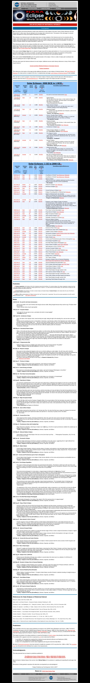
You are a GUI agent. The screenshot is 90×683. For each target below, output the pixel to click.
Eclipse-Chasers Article (61, 233)
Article (59, 244)
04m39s (41, 154)
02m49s (40, 273)
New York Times (65, 264)
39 (30, 109)
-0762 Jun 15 (17, 121)
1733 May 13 (17, 229)
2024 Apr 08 (17, 279)
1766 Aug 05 (17, 231)
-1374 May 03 (17, 97)
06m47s (40, 244)
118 (30, 235)
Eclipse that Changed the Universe (56, 260)
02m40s (40, 277)
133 (30, 227)
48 (30, 133)
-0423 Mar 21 (17, 154)
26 (30, 104)
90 (29, 192)
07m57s (41, 140)
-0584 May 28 (17, 130)
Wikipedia (61, 113)
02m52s (41, 94)
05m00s (41, 121)
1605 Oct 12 (17, 217)
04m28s (40, 279)
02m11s (40, 248)
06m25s (41, 104)
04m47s (40, 237)
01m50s (40, 178)
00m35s (40, 184)
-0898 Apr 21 (17, 115)
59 (29, 177)
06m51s (40, 259)
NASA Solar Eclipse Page (48, 671)
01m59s (40, 175)
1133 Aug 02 (17, 211)
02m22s (41, 133)
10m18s (40, 199)
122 (30, 231)
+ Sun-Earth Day (52, 4)
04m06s (40, 177)
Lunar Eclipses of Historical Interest (59, 73)
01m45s (40, 266)
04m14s (40, 219)
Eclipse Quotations (44, 68)
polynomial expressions (24, 644)
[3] (62, 83)
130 (30, 250)
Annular (24, 115)
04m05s (40, 238)
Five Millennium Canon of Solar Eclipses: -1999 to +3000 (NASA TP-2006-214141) (45, 656)
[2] (42, 88)
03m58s (40, 188)
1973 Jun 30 (17, 271)
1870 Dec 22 (17, 248)
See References (60, 175)
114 (30, 219)
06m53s (40, 275)
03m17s (40, 192)
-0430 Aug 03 (17, 147)
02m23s (40, 186)
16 (30, 97)
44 (30, 121)
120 (30, 248)
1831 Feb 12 (17, 235)
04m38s (40, 211)
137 (30, 217)
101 (30, 199)
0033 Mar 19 (17, 177)
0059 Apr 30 (17, 178)
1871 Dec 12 (17, 250)
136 (30, 259)
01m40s (40, 193)
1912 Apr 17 (17, 257)
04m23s (40, 250)
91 (29, 188)
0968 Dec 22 (17, 210)
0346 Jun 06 (17, 188)
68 (29, 178)
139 (30, 269)
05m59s (40, 262)
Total (23, 97)
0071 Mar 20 (17, 184)
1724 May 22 (17, 227)
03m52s (40, 190)
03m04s (41, 115)
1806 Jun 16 (17, 233)
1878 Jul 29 (16, 251)
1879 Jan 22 (17, 253)
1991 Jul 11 (16, 275)
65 (30, 140)
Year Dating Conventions (30, 295)
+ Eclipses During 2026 (53, 6)
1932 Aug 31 (17, 266)
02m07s (41, 97)
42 (30, 154)
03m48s (40, 246)
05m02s (41, 126)
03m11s (40, 251)
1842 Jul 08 (16, 238)
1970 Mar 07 (17, 269)
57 (30, 130)
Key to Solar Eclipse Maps (25, 48)
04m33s (41, 109)
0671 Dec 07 (17, 199)
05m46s (40, 201)
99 (29, 193)
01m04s (41, 147)
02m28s (40, 210)
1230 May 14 (17, 213)
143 (30, 240)
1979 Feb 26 (17, 273)
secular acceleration (43, 631)
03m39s (40, 242)
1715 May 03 (17, 219)
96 (29, 213)
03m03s (40, 253)
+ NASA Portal (51, 3)
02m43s (40, 217)
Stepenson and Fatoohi (24, 358)
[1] (36, 88)
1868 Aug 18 (17, 244)
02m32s (40, 264)
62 (29, 175)
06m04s (41, 130)
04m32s (40, 215)
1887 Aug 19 (17, 255)
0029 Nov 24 (17, 175)
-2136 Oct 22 (17, 94)
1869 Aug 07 (17, 246)
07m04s (40, 271)
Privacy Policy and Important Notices (37, 680)
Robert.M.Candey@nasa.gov (64, 678)
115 (30, 210)
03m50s (40, 255)
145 (30, 268)
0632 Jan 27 (17, 193)
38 (30, 126)
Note (66, 94)
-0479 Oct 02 (17, 140)
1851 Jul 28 (16, 240)
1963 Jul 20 (16, 268)
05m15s (40, 231)
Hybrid (23, 184)
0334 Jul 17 (16, 186)
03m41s (40, 240)
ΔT (40, 637)
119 (30, 215)
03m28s (40, 269)
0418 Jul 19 (16, 190)
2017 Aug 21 (17, 277)
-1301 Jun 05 (17, 104)
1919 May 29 (17, 259)
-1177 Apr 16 (17, 109)
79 (29, 184)
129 (30, 253)
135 (30, 237)
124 (30, 233)
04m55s (40, 233)
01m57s (40, 235)
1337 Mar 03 (17, 215)
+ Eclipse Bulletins (52, 5)
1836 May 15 (17, 237)
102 (30, 211)
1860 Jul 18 (16, 242)
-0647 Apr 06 (17, 126)
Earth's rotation (52, 635)
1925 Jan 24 (17, 264)
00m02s (40, 257)
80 (29, 186)
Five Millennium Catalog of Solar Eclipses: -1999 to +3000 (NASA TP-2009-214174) (45, 657)
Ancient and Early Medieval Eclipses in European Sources (44, 66)
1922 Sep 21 (17, 262)
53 (30, 115)
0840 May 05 (17, 201)
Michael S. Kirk (72, 679)
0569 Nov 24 (17, 192)
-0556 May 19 (17, 133)
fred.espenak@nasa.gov (32, 78)
